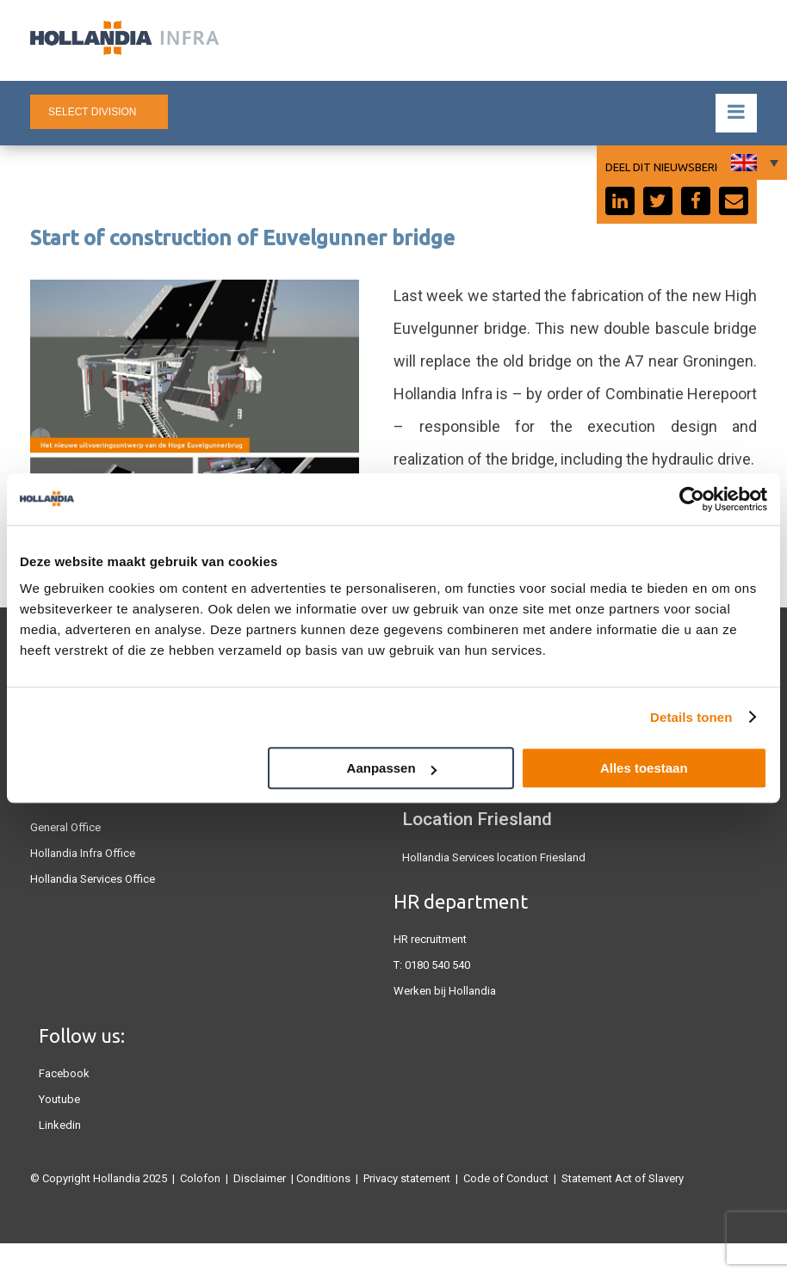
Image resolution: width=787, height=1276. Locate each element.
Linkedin (60, 1125)
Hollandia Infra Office (82, 853)
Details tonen (691, 717)
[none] (752, 162)
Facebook (64, 1073)
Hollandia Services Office (92, 878)
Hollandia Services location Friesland (494, 857)
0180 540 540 (437, 965)
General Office (65, 827)
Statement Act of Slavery (622, 1178)
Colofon (200, 1178)
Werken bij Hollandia (445, 990)
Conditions (323, 1178)
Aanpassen (392, 768)
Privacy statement (406, 1178)
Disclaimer (259, 1178)
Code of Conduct (505, 1178)
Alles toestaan (644, 768)
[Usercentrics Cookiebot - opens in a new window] (692, 499)
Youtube (59, 1099)
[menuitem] (752, 162)
